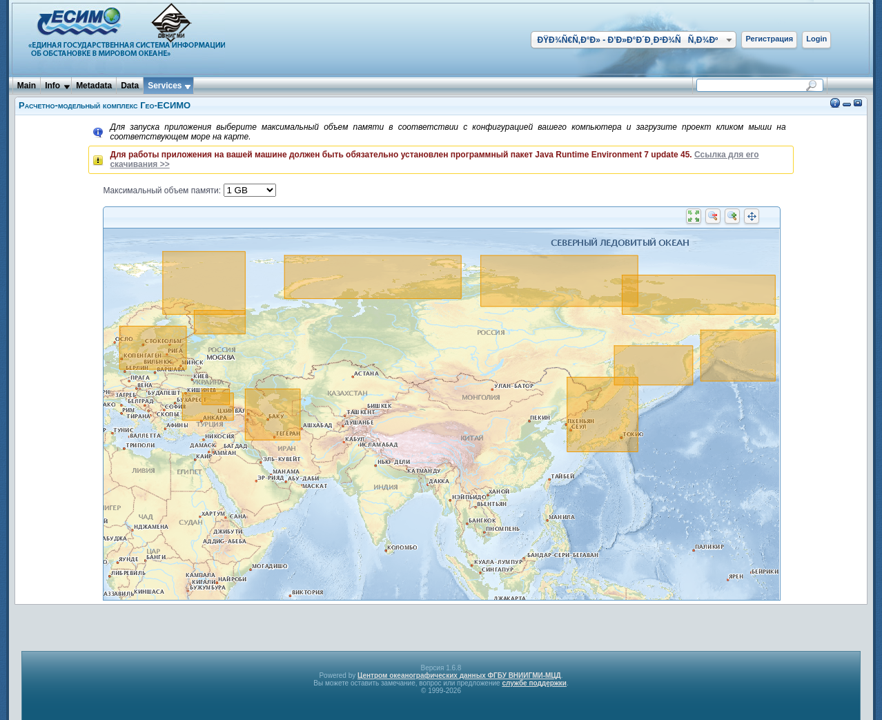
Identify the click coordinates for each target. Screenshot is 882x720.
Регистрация (769, 39)
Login (816, 39)
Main (26, 85)
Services (165, 85)
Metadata (94, 85)
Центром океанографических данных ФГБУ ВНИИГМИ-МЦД (459, 675)
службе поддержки (534, 683)
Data (130, 85)
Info (52, 85)
